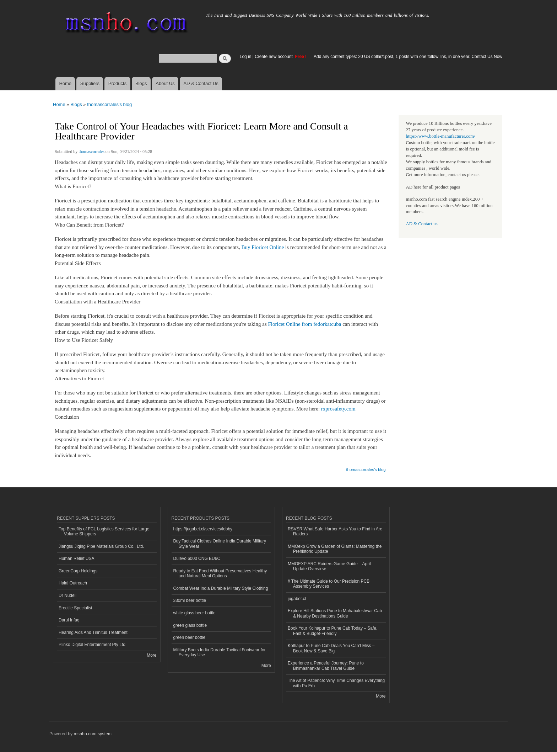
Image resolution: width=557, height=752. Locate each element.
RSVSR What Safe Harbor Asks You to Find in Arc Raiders (335, 531)
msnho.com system (93, 733)
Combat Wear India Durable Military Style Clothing (220, 588)
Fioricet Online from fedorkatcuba (304, 324)
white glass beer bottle (194, 612)
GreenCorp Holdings (78, 570)
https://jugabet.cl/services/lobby (203, 528)
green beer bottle (189, 637)
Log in (246, 56)
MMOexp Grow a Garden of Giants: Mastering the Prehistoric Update (335, 549)
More (151, 655)
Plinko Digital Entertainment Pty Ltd (92, 644)
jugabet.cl (297, 598)
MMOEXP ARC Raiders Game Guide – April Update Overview (329, 566)
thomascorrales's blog (109, 104)
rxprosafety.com (338, 409)
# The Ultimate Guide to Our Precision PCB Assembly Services (328, 584)
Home (65, 83)
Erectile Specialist (75, 607)
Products (117, 83)
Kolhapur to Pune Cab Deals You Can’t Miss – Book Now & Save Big (331, 648)
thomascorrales (91, 151)
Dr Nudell (67, 595)
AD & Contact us (422, 223)
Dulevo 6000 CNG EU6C (197, 558)
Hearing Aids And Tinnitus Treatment (93, 632)
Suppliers (89, 83)
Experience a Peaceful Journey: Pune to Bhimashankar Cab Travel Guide (326, 666)
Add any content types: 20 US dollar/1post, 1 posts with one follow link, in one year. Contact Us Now (408, 56)
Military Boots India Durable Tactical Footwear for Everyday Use (219, 652)
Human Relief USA (76, 558)
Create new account (274, 56)
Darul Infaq (69, 620)
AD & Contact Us (201, 83)
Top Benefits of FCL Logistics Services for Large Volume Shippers (104, 531)
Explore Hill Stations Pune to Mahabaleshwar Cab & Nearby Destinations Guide (335, 613)
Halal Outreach (73, 583)
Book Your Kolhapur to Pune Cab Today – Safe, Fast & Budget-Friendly (332, 631)
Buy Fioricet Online (262, 247)
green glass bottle (190, 625)
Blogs (141, 83)
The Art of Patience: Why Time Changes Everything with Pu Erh (336, 683)
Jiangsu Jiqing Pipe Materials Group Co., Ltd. (101, 546)
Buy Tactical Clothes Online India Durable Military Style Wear (219, 544)
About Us (165, 83)
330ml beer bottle (189, 600)
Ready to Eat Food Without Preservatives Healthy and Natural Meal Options (220, 573)
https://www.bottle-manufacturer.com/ (440, 136)
